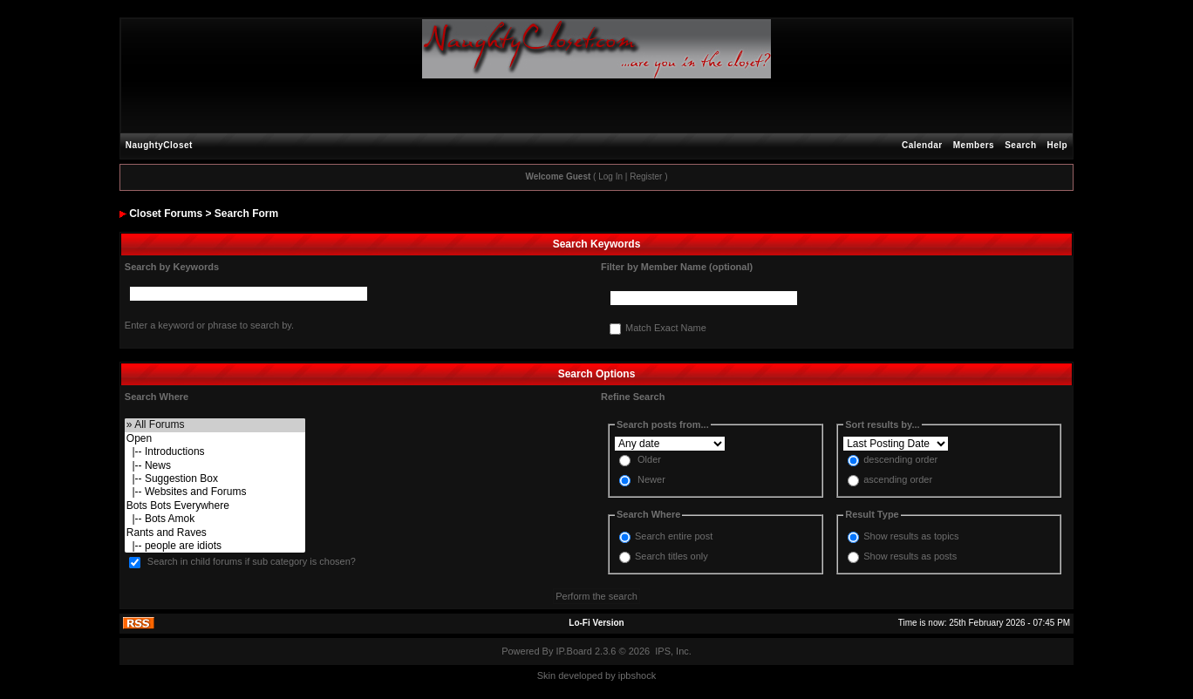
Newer (651, 480)
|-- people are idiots (215, 546)
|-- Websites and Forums (215, 492)
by (610, 675)
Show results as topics (910, 536)
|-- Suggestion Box (215, 478)
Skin (546, 675)
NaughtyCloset (159, 145)
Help (1057, 145)
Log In (610, 176)
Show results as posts (910, 556)
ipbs (627, 675)
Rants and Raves (215, 533)
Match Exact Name (665, 328)
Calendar (922, 145)
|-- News (215, 465)
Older (649, 460)
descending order (900, 460)
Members (973, 145)
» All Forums (215, 424)
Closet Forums (165, 213)
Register (646, 176)
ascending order (897, 480)
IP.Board (574, 651)
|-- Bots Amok (215, 519)
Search (1020, 145)
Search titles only (671, 556)
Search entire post (673, 536)
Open (215, 438)
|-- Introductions (215, 451)
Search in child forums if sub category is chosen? (251, 562)
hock (646, 675)
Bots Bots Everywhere (215, 505)
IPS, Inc (672, 651)
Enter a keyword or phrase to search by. (209, 325)
